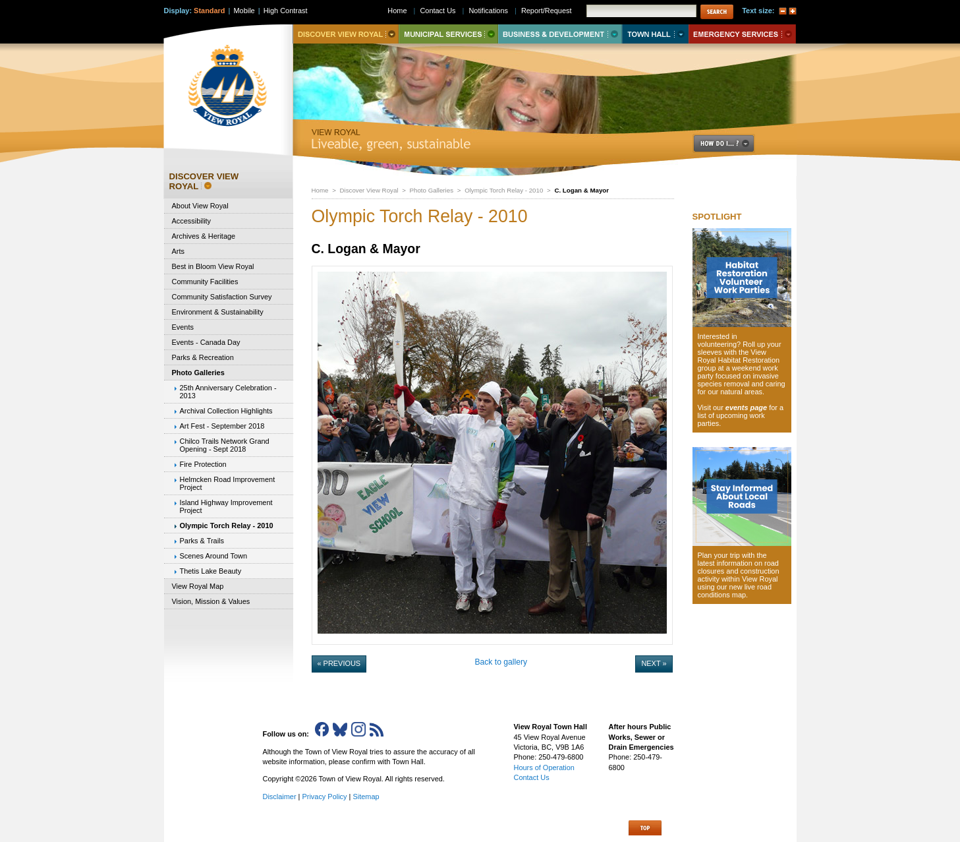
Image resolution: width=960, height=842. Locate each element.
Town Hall (655, 34)
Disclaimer (279, 796)
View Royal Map (198, 586)
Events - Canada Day (206, 342)
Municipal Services (448, 34)
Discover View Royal (369, 190)
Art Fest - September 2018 (222, 426)
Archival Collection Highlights (226, 411)
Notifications (488, 11)
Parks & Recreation (203, 357)
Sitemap (366, 796)
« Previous (339, 663)
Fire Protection (203, 464)
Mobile (243, 11)
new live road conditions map (735, 591)
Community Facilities (205, 282)
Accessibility (192, 221)
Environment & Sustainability (218, 312)
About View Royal (200, 206)
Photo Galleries (431, 190)
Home (320, 190)
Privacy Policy (324, 796)
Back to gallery (500, 662)
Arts (178, 251)
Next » (653, 663)
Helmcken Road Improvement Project (227, 483)
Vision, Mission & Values (211, 601)
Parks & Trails (202, 541)
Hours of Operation (544, 767)
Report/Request (546, 11)
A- (783, 11)
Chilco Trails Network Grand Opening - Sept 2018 (224, 445)
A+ (793, 11)
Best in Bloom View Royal (213, 266)
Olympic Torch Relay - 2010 (504, 190)
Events (183, 327)
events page (746, 407)
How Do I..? (731, 143)
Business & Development (560, 34)
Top (645, 827)
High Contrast (286, 11)
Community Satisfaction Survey (222, 297)
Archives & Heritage (204, 236)
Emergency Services (742, 34)
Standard (209, 11)
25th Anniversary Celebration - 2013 (228, 392)
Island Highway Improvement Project (226, 506)
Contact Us (437, 11)
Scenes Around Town (214, 556)
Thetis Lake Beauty (211, 571)
